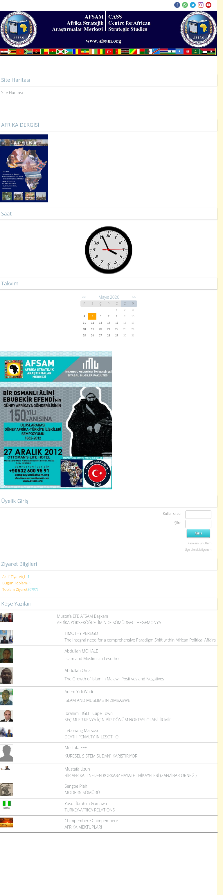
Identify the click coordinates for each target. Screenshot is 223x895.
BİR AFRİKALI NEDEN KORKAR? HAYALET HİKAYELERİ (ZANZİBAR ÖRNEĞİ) (131, 775)
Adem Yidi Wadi (79, 691)
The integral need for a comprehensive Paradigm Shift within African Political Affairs (140, 640)
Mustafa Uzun (77, 769)
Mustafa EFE (76, 747)
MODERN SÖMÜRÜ (82, 792)
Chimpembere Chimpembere (91, 820)
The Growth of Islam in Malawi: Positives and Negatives (114, 679)
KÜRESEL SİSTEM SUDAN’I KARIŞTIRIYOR (101, 756)
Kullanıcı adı (172, 513)
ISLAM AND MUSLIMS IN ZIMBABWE (97, 700)
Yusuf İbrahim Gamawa (86, 803)
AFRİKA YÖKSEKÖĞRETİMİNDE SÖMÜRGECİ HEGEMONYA (109, 622)
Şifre (177, 522)
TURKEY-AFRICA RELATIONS (90, 810)
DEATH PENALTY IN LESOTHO (92, 737)
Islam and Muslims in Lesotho (92, 658)
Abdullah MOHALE (81, 651)
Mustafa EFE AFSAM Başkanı (82, 616)
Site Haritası (12, 92)
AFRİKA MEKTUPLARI (83, 827)
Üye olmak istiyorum (198, 550)
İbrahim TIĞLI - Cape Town (89, 713)
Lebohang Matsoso (82, 730)
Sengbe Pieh (76, 786)
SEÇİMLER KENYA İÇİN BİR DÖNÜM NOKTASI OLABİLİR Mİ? (117, 719)
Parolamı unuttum (199, 543)
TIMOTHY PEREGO (81, 633)
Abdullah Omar (78, 670)
